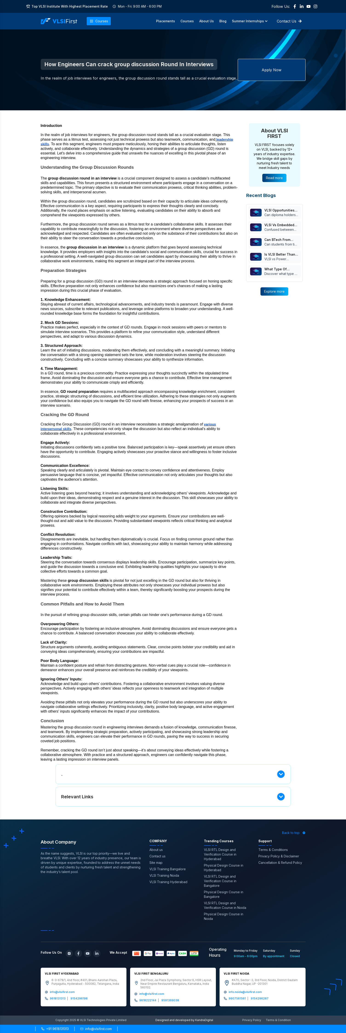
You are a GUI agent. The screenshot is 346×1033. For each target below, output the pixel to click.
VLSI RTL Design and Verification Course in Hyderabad (220, 854)
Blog (222, 21)
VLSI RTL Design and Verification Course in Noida (225, 905)
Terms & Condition (278, 1020)
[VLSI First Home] (59, 21)
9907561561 (237, 998)
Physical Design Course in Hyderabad (223, 867)
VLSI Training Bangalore (167, 869)
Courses (98, 21)
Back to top (294, 833)
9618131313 (58, 998)
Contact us (157, 856)
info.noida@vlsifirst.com (245, 992)
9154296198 (79, 998)
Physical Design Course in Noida (223, 916)
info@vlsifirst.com (62, 992)
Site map (156, 863)
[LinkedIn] (302, 6)
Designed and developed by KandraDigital (184, 1020)
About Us (206, 21)
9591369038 (170, 1000)
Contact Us (289, 21)
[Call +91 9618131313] (55, 1029)
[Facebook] (295, 6)
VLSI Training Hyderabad (168, 882)
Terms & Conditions (273, 850)
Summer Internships (250, 21)
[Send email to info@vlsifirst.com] (96, 1029)
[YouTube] (308, 6)
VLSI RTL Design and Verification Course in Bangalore (220, 880)
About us (156, 850)
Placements (165, 21)
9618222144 (147, 1000)
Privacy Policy (251, 1020)
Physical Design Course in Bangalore (223, 894)
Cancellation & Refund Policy (280, 863)
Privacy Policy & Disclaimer (278, 856)
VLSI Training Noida (164, 875)
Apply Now (271, 70)
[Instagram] (315, 6)
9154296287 (260, 998)
